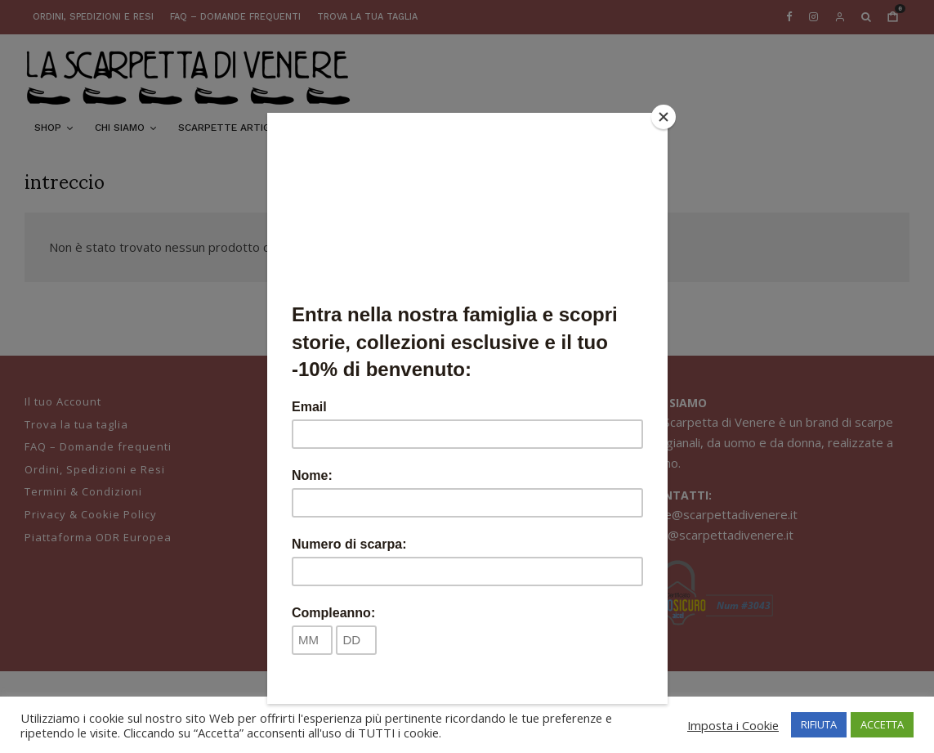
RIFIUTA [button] (819, 724)
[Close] (663, 117)
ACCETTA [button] (882, 724)
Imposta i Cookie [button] (733, 725)
